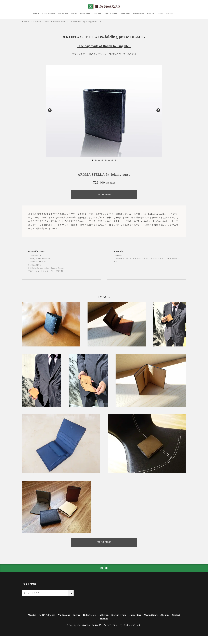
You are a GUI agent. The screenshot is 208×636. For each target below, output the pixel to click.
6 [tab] (109, 160)
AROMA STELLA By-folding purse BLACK (85, 22)
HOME (26, 22)
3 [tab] (99, 160)
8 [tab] (115, 160)
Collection (97, 13)
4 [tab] (102, 160)
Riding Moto (85, 13)
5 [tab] (105, 160)
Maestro (36, 13)
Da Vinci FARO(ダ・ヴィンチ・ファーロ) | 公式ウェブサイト (112, 625)
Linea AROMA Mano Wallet (55, 22)
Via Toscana (63, 13)
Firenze (74, 13)
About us (150, 13)
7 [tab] (112, 160)
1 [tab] (92, 160)
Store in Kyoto (111, 13)
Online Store (125, 13)
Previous (50, 110)
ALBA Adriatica (48, 13)
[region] (104, 111)
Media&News (138, 13)
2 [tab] (95, 160)
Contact (160, 13)
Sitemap (169, 13)
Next (158, 110)
